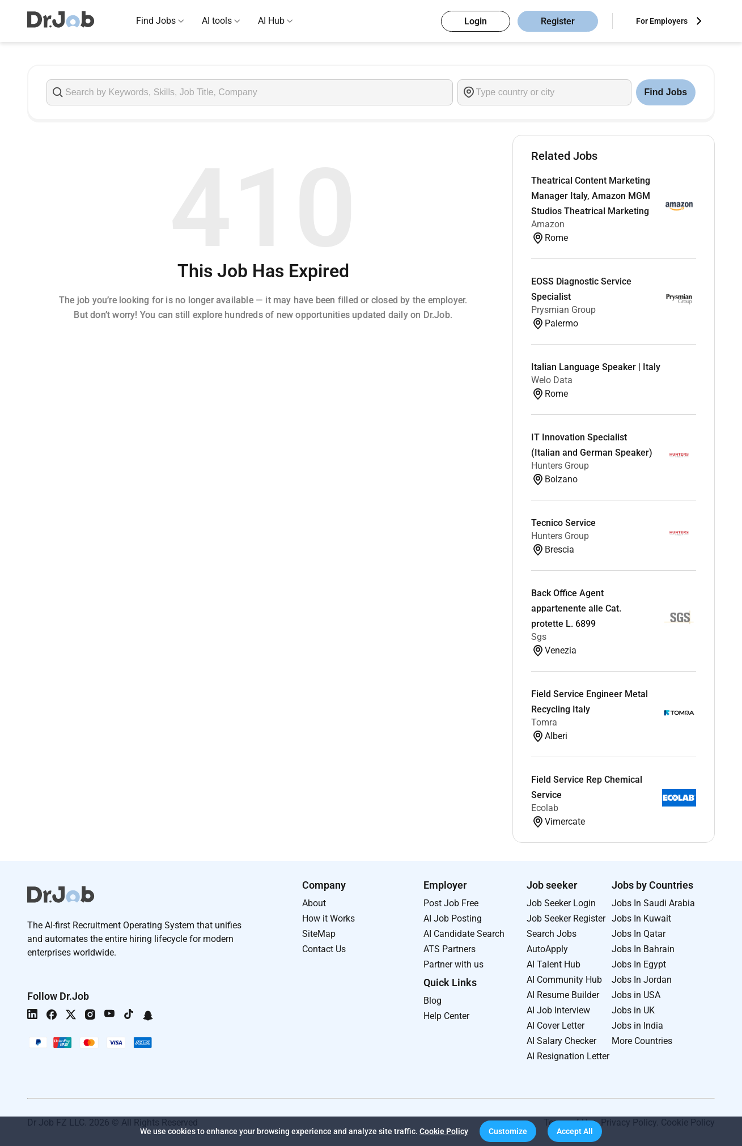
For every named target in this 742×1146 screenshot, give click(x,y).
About (314, 903)
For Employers (662, 21)
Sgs (538, 636)
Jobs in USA (636, 995)
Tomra (544, 722)
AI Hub (271, 20)
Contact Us (324, 949)
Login (475, 21)
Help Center (446, 1016)
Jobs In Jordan (642, 979)
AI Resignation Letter (568, 1056)
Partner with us (453, 964)
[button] (508, 1131)
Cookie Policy (443, 1131)
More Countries (642, 1040)
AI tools (217, 20)
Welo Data (552, 380)
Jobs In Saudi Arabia (653, 903)
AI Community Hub (564, 979)
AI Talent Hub (553, 964)
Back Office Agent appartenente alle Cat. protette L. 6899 (576, 608)
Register (558, 21)
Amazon (548, 224)
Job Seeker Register (566, 918)
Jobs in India (637, 1025)
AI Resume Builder (563, 995)
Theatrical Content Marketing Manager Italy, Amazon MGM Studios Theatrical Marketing (590, 196)
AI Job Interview (558, 1010)
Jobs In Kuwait (641, 918)
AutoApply (547, 949)
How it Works (328, 918)
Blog (432, 1000)
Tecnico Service (563, 522)
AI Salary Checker (561, 1040)
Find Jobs (156, 20)
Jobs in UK (633, 1010)
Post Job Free (450, 903)
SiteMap (319, 933)
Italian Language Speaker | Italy (595, 367)
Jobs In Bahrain (643, 949)
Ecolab (544, 808)
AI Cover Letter (555, 1025)
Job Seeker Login (561, 903)
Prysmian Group (563, 309)
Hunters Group (560, 465)
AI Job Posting (452, 918)
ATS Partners (449, 949)
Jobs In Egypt (639, 964)
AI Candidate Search (463, 933)
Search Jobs (551, 933)
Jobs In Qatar (638, 933)
